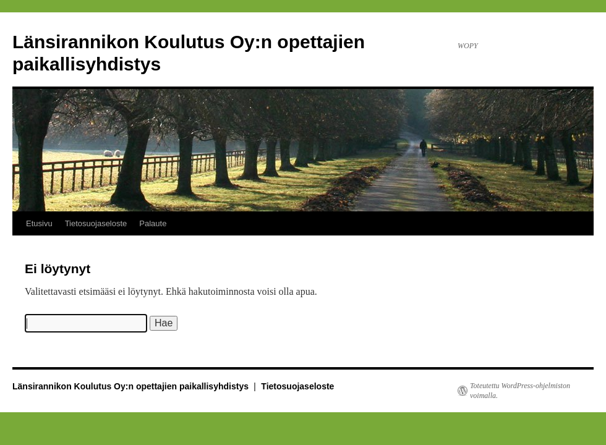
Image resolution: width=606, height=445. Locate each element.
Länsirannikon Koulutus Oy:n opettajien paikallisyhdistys (131, 386)
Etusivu (39, 223)
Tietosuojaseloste (96, 223)
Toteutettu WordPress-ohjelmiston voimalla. (520, 390)
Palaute (152, 223)
